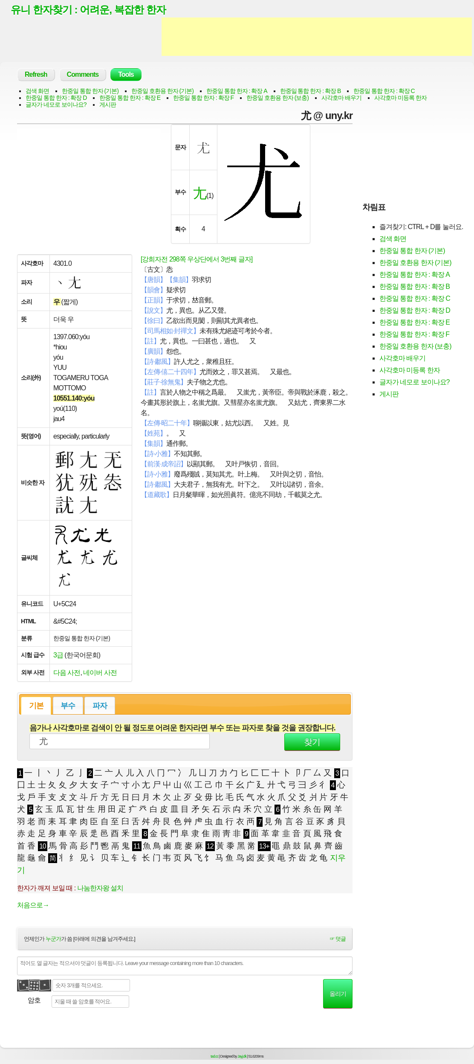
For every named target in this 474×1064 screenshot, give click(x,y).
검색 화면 (37, 91)
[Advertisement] (317, 37)
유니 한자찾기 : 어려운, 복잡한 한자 (91, 10)
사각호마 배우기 (341, 98)
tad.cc (214, 1057)
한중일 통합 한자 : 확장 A (236, 91)
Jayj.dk (241, 1057)
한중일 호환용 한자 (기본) (162, 91)
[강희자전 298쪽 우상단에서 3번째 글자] (196, 259)
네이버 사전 (99, 673)
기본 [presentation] (36, 706)
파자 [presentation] (99, 706)
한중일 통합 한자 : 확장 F (203, 98)
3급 (58, 655)
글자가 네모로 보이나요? (56, 105)
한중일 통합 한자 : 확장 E (129, 98)
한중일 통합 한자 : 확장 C (383, 91)
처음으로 (33, 905)
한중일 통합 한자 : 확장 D (56, 98)
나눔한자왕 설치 (100, 888)
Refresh (36, 74)
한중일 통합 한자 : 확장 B (310, 91)
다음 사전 (66, 673)
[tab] (36, 706)
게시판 (107, 105)
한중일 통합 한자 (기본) (90, 91)
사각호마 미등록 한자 (400, 98)
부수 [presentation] (68, 706)
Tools (125, 74)
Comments (83, 74)
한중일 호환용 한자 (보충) (277, 98)
